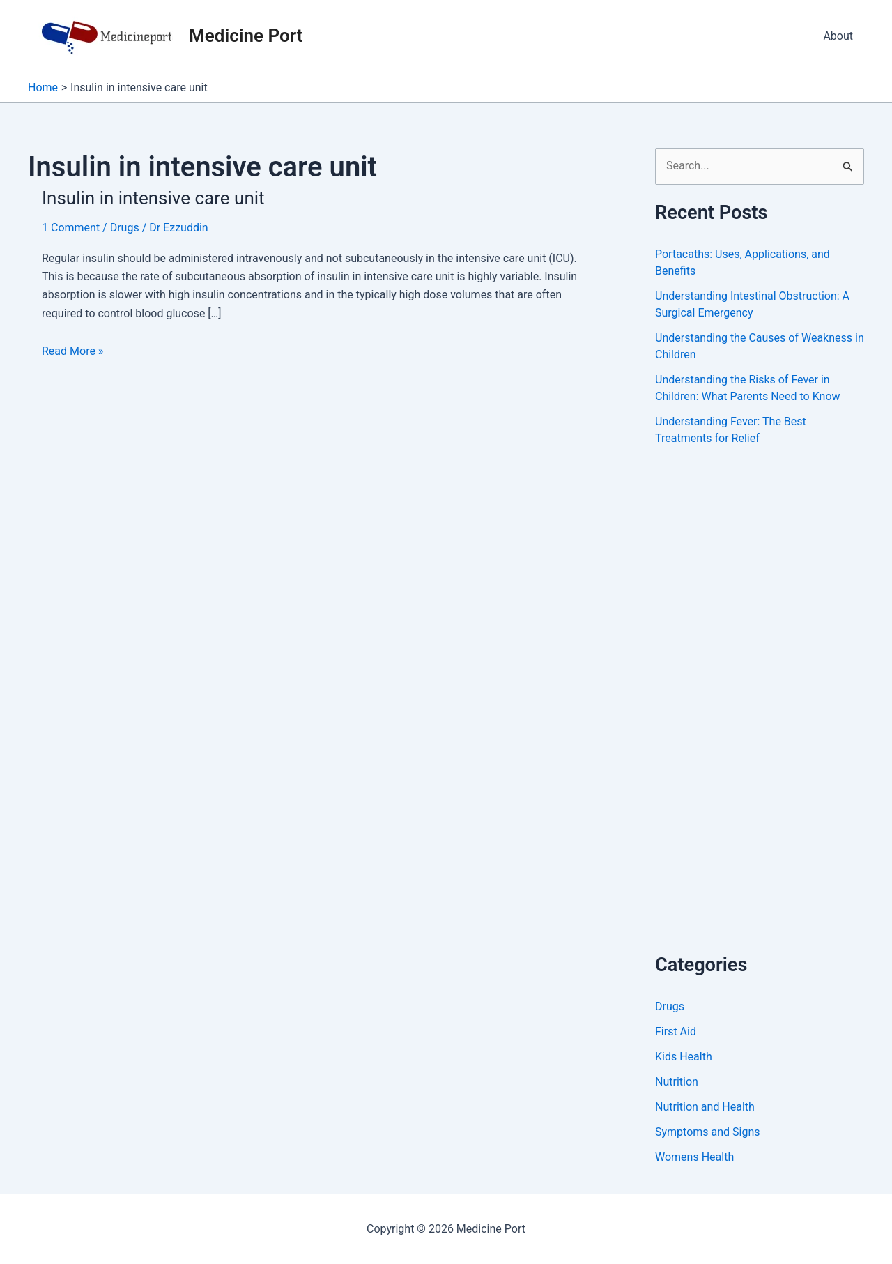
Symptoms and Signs (707, 1132)
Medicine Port (245, 35)
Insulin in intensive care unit (153, 198)
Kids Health (683, 1056)
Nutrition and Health (705, 1106)
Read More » (72, 351)
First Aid (675, 1031)
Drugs (124, 227)
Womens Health (694, 1157)
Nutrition (676, 1081)
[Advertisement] (759, 714)
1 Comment (71, 227)
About (838, 36)
